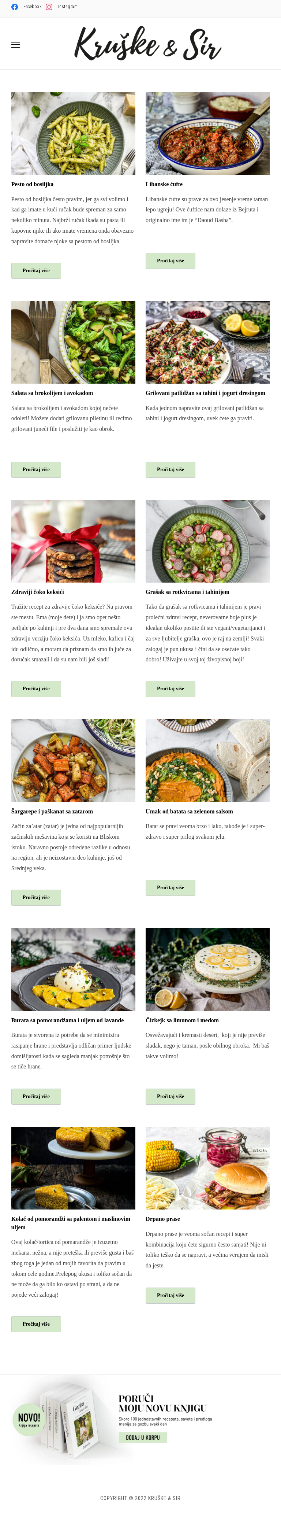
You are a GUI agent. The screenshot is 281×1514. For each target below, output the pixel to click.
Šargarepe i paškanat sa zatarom (52, 811)
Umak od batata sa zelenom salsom (189, 811)
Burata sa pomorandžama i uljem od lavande (67, 1020)
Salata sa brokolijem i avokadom (52, 393)
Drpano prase (163, 1219)
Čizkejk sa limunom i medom (182, 1020)
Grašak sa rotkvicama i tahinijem (187, 592)
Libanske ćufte (164, 184)
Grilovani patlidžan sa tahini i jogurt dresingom (205, 393)
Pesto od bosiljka (32, 184)
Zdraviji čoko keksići (37, 592)
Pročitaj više (36, 270)
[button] (15, 44)
